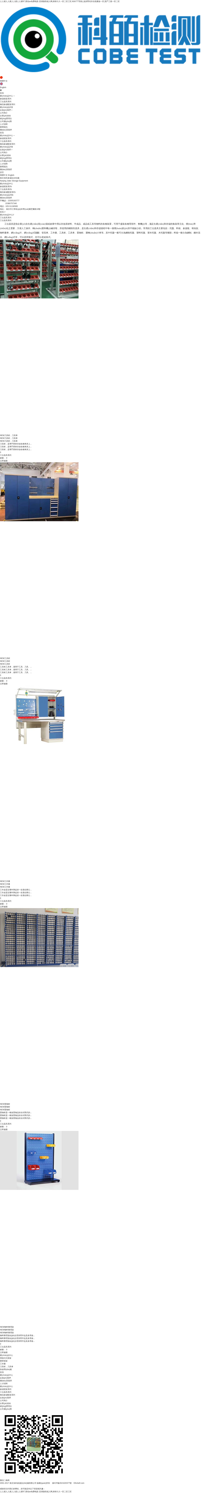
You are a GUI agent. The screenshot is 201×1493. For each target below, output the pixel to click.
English (3, 87)
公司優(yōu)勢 (6, 121)
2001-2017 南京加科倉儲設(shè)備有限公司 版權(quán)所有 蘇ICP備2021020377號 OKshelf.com (42, 1483)
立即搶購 (4, 461)
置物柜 (5, 1104)
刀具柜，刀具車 (9, 438)
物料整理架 (7, 1327)
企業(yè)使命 (5, 116)
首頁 (2, 93)
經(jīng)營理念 (6, 118)
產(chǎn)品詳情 (6, 107)
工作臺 (5, 881)
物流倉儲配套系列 (7, 104)
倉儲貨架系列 (5, 99)
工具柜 (5, 658)
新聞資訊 (4, 127)
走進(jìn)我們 (5, 110)
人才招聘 (4, 124)
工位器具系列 (5, 101)
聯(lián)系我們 (6, 130)
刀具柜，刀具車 (9, 435)
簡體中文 (4, 81)
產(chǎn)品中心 (6, 96)
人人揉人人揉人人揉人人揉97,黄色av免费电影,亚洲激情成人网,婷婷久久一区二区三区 (36, 1491)
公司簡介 (4, 113)
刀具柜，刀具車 (9, 441)
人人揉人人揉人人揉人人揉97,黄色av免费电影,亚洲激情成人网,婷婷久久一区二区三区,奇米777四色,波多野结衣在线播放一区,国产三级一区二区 (60, 1)
